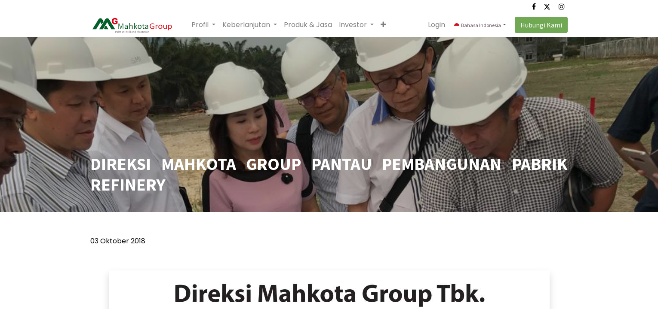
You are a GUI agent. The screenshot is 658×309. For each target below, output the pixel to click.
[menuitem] (307, 24)
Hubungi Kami (541, 25)
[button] (383, 24)
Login (436, 25)
